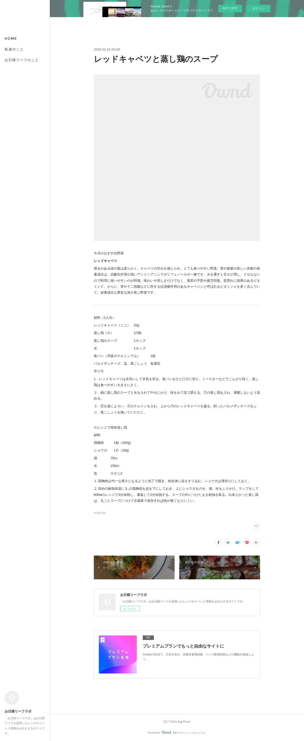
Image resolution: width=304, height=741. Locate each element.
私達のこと (14, 49)
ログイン (258, 8)
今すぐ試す (230, 8)
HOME (11, 38)
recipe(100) (100, 513)
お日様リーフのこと (22, 60)
